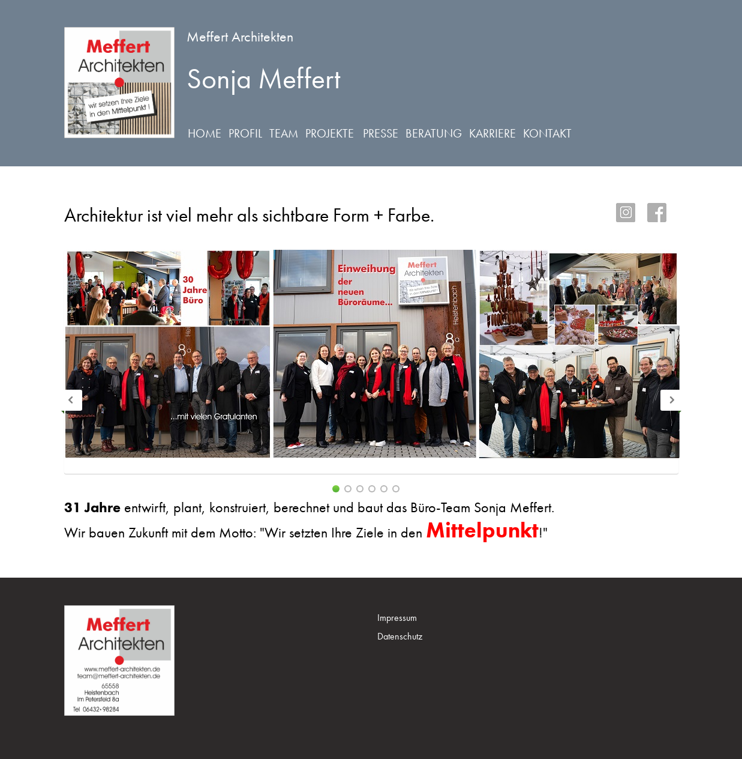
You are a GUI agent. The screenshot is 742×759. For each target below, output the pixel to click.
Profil (245, 133)
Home (204, 133)
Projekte (329, 133)
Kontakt (547, 133)
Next (670, 400)
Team (283, 133)
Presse (380, 133)
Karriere (492, 133)
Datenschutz (399, 636)
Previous (71, 400)
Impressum (397, 617)
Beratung (433, 133)
